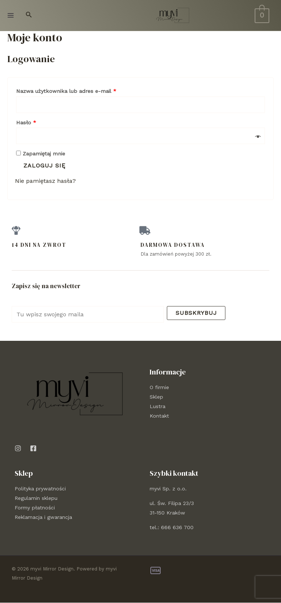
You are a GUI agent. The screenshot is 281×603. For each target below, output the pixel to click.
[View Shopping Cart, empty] (262, 15)
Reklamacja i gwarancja (43, 517)
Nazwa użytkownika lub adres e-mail (66, 91)
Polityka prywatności (40, 489)
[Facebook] (33, 448)
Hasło (26, 122)
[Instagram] (18, 448)
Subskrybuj (196, 312)
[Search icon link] (29, 15)
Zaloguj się (44, 165)
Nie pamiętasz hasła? (45, 180)
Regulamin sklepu (36, 498)
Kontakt (159, 416)
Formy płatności (35, 508)
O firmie (159, 387)
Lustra (157, 406)
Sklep (156, 397)
